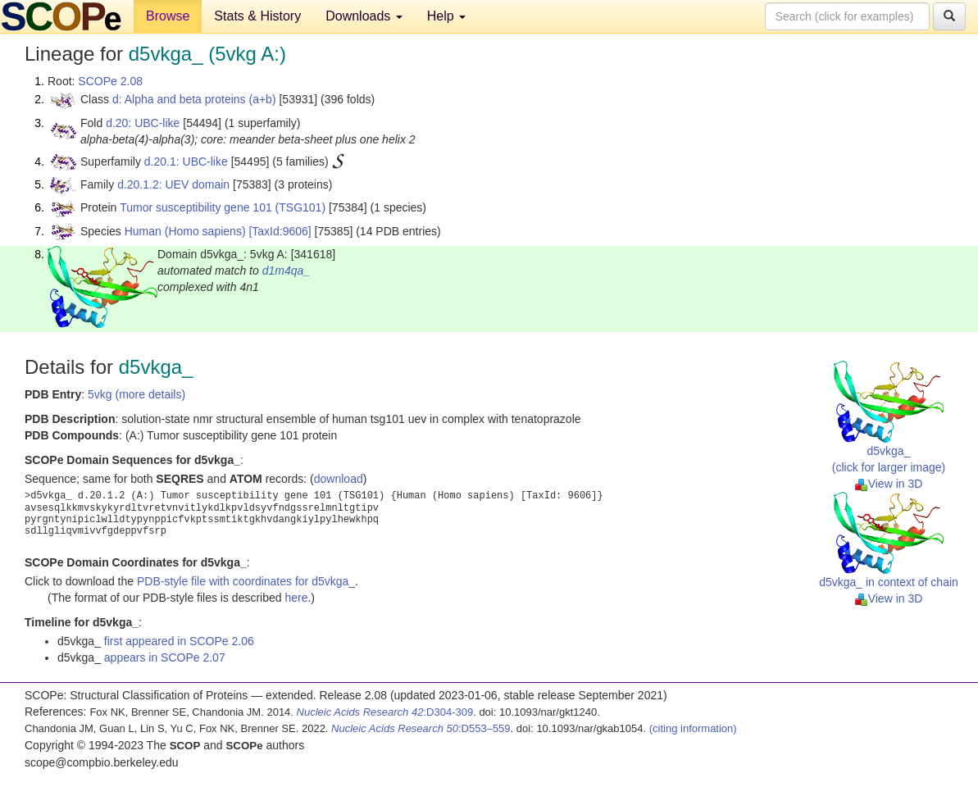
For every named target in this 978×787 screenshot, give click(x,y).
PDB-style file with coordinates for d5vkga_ (246, 581)
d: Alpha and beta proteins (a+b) (194, 99)
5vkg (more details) (136, 394)
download (338, 478)
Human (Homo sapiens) (185, 231)
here (295, 597)
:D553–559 (421, 728)
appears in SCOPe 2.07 (164, 657)
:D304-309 (385, 712)
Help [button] (446, 16)
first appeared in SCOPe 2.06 (179, 641)
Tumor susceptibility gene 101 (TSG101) (222, 207)
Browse (167, 16)
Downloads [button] (364, 16)
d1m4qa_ (286, 270)
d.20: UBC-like (143, 123)
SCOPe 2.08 (110, 81)
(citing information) (693, 728)
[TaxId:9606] (279, 231)
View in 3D (889, 483)
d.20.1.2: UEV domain (173, 184)
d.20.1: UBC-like (186, 161)
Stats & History (257, 16)
